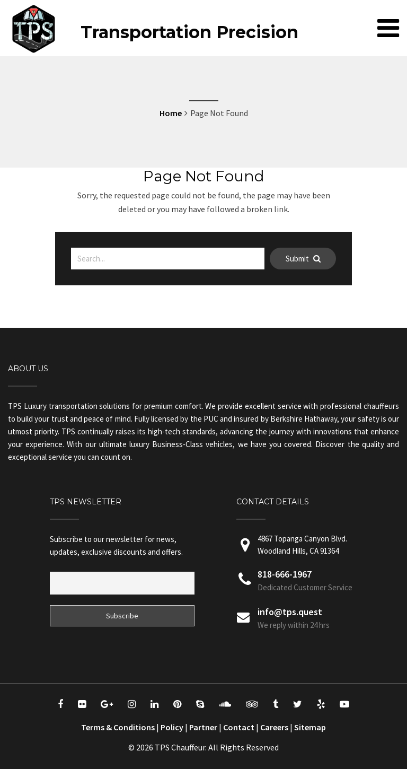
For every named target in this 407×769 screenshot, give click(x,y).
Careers (274, 727)
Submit (303, 259)
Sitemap (310, 727)
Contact (238, 727)
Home (171, 113)
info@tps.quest (290, 612)
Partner (203, 727)
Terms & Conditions (118, 727)
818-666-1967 (285, 574)
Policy (172, 727)
